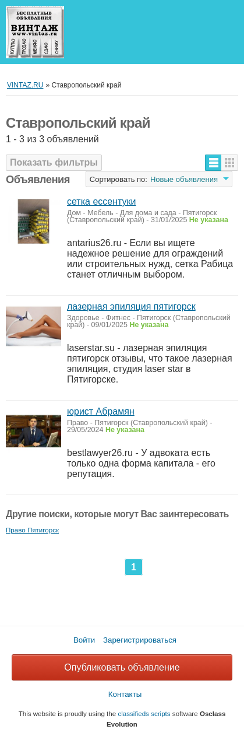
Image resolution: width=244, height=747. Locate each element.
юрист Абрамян (101, 411)
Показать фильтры (54, 162)
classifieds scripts (144, 713)
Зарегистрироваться (139, 640)
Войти (84, 640)
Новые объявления (184, 179)
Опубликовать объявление (121, 667)
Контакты (125, 694)
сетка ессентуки (101, 201)
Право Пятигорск (32, 530)
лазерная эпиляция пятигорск (131, 306)
